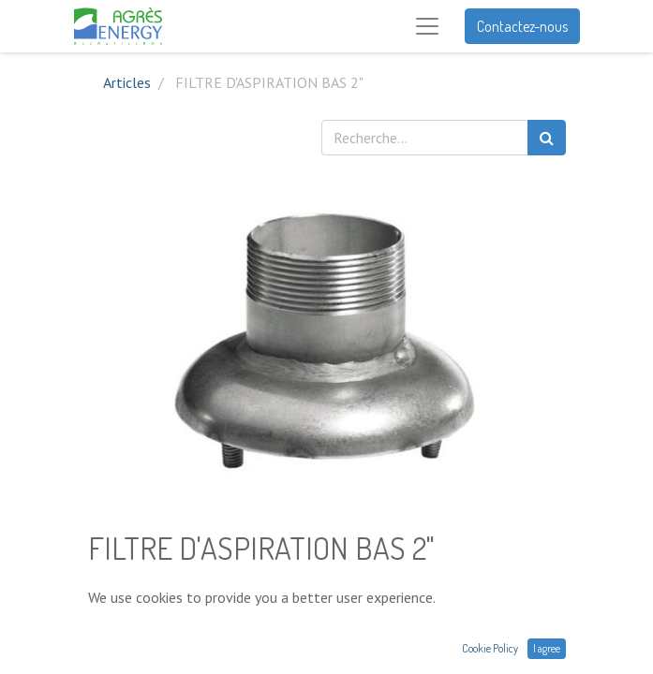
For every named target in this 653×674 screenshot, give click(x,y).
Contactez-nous (522, 26)
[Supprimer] (106, 630)
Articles (127, 82)
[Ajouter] (188, 630)
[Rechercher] (546, 137)
